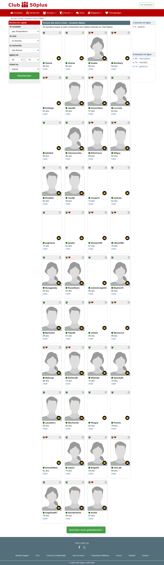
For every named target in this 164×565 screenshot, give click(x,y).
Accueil (14, 18)
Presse (118, 556)
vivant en (13, 64)
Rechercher (24, 75)
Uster (45, 69)
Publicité (132, 556)
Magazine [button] (95, 13)
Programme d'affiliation (100, 556)
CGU (38, 556)
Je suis (12, 36)
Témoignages (113, 13)
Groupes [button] (49, 13)
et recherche (15, 45)
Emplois (145, 556)
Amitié (20, 18)
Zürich (34, 18)
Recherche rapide (18, 23)
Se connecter (147, 5)
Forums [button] (66, 13)
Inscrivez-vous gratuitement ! (86, 529)
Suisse (28, 18)
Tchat (80, 13)
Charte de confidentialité (56, 556)
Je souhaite (15, 27)
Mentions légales (22, 556)
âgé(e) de (13, 55)
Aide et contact (78, 556)
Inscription (16, 13)
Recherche (32, 13)
